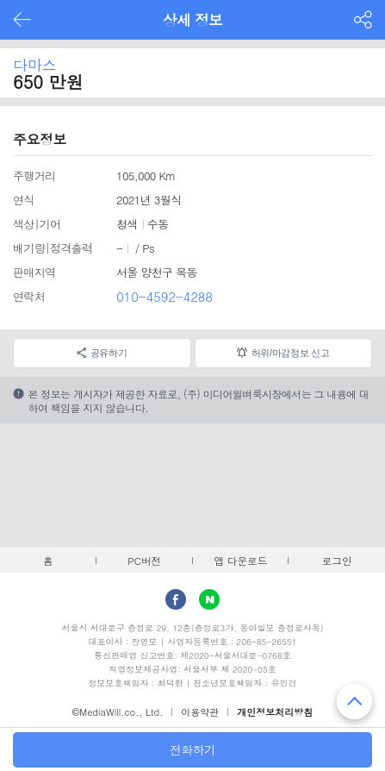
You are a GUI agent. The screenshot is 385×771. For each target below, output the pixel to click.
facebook (175, 599)
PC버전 (144, 560)
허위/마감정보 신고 (290, 353)
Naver (209, 599)
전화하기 (192, 749)
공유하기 (108, 353)
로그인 (337, 560)
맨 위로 (354, 701)
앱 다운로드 (240, 560)
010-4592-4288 (164, 296)
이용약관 (200, 711)
